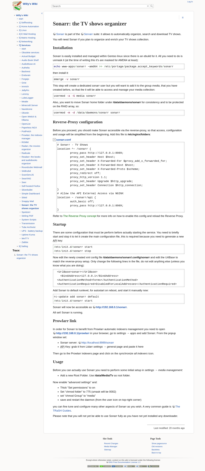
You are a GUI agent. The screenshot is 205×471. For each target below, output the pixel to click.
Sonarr (60, 34)
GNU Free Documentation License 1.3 (124, 462)
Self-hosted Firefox (31, 186)
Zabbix (25, 242)
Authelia (25, 67)
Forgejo (25, 79)
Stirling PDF (27, 216)
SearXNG (26, 178)
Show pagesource (159, 443)
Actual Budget (28, 56)
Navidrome (27, 109)
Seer (24, 182)
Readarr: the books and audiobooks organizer (31, 160)
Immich (25, 86)
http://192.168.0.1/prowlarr (73, 333)
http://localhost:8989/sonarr (97, 342)
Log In (190, 2)
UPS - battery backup (32, 231)
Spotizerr (26, 212)
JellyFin (25, 90)
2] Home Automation (29, 26)
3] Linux (23, 30)
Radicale (26, 153)
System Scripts (29, 219)
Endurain (26, 75)
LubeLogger (27, 98)
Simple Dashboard (31, 193)
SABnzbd (26, 171)
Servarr (88, 34)
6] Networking (25, 41)
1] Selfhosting (25, 22)
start (21, 19)
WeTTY (25, 238)
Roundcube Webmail (32, 167)
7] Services (24, 45)
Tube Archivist (28, 227)
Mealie (25, 101)
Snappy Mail (28, 201)
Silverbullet (27, 190)
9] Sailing (23, 246)
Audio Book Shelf (30, 60)
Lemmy (25, 94)
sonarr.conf (63, 139)
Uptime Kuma (28, 234)
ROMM (25, 142)
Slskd (24, 197)
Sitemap (107, 450)
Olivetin (25, 113)
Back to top (156, 453)
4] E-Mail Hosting (27, 34)
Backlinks (156, 450)
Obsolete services (30, 52)
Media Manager (110, 446)
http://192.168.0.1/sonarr (111, 307)
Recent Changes (111, 443)
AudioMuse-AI (28, 64)
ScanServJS (28, 174)
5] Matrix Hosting (27, 37)
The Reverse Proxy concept (79, 215)
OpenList (26, 124)
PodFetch (26, 131)
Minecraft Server (30, 105)
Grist (24, 82)
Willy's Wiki (30, 3)
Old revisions (157, 446)
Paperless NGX (29, 127)
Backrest (26, 71)
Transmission (28, 223)
